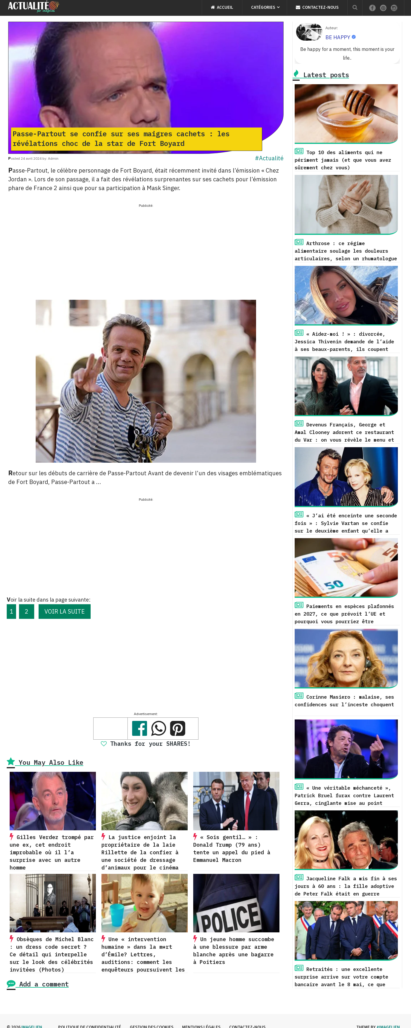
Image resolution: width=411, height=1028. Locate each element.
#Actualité (269, 158)
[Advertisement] (146, 250)
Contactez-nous (317, 7)
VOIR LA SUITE (64, 611)
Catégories (263, 7)
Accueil (222, 7)
